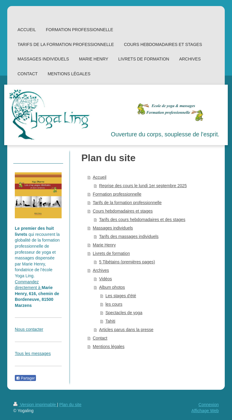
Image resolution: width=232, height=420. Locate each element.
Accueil (99, 177)
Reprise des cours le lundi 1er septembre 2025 (143, 185)
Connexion (208, 404)
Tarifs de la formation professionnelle (127, 202)
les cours (113, 304)
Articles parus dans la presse (126, 329)
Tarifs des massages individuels (129, 236)
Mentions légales (108, 346)
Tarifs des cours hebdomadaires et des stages (142, 219)
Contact (100, 338)
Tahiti (110, 321)
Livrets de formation (111, 253)
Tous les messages (33, 353)
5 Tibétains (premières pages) (127, 261)
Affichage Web (205, 410)
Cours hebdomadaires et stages (123, 211)
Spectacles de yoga (123, 312)
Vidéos (105, 278)
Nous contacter (29, 329)
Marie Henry (104, 245)
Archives (101, 270)
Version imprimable (35, 404)
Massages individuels (113, 228)
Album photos (112, 287)
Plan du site (70, 404)
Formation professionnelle (117, 194)
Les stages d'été (120, 295)
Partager (25, 378)
